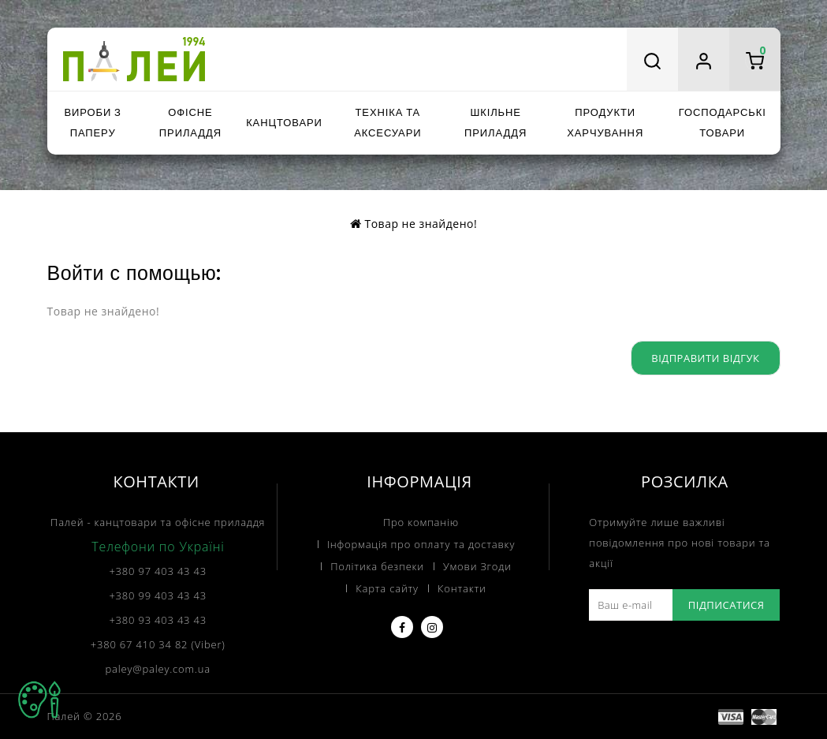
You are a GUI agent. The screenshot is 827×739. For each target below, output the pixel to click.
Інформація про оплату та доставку (421, 544)
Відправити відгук (705, 358)
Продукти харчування (605, 122)
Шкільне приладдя (495, 122)
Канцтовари (284, 122)
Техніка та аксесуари (387, 122)
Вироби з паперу (92, 122)
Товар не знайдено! (420, 223)
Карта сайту (387, 588)
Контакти (462, 588)
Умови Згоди (477, 566)
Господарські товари (722, 122)
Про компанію (421, 522)
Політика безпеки (377, 566)
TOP (39, 699)
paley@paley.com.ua (158, 669)
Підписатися (726, 605)
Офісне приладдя (190, 122)
